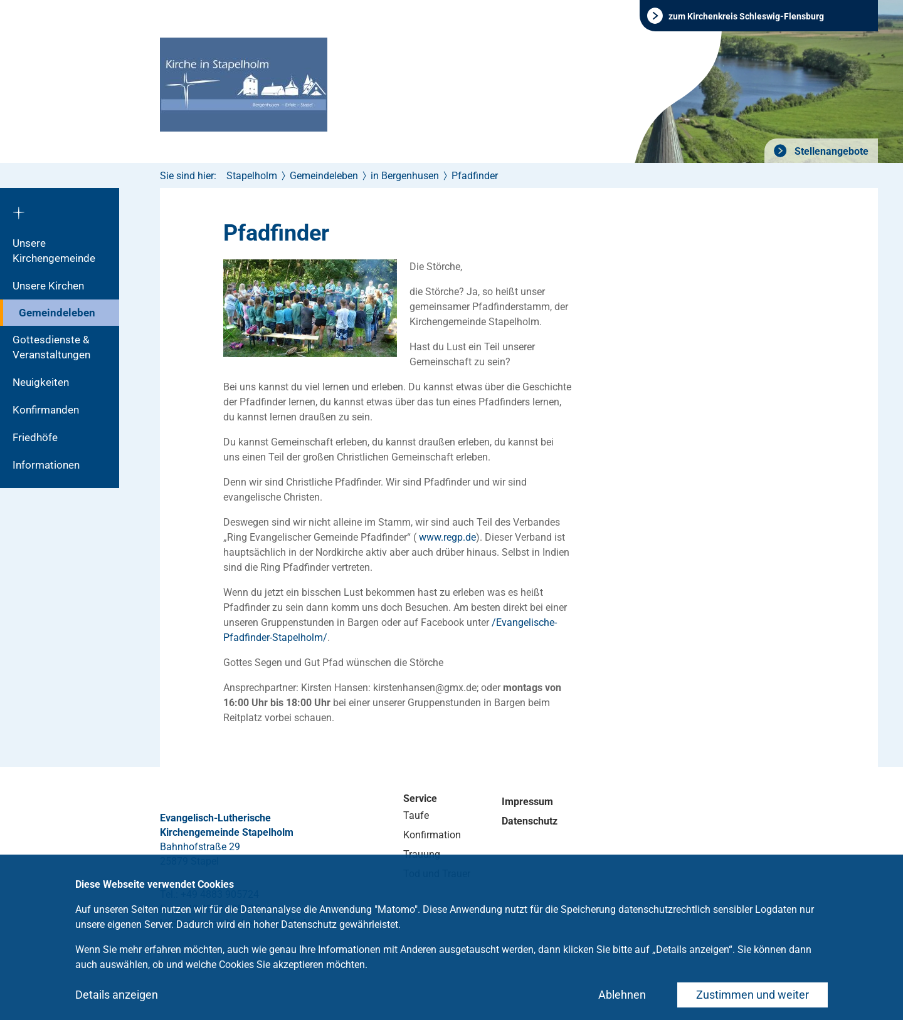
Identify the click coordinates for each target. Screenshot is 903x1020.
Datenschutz (529, 821)
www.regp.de (447, 537)
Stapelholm (251, 176)
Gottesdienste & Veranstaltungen (51, 347)
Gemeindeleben (57, 312)
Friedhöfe (35, 437)
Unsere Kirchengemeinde (54, 250)
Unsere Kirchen (48, 285)
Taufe (416, 815)
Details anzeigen (116, 994)
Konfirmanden (46, 409)
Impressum (527, 802)
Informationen (46, 465)
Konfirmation (432, 835)
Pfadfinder (475, 176)
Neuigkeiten (41, 382)
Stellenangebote (830, 151)
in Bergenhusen (405, 176)
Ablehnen (622, 994)
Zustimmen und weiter (752, 994)
